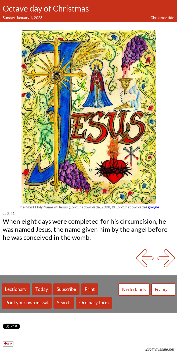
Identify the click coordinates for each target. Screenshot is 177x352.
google (153, 207)
